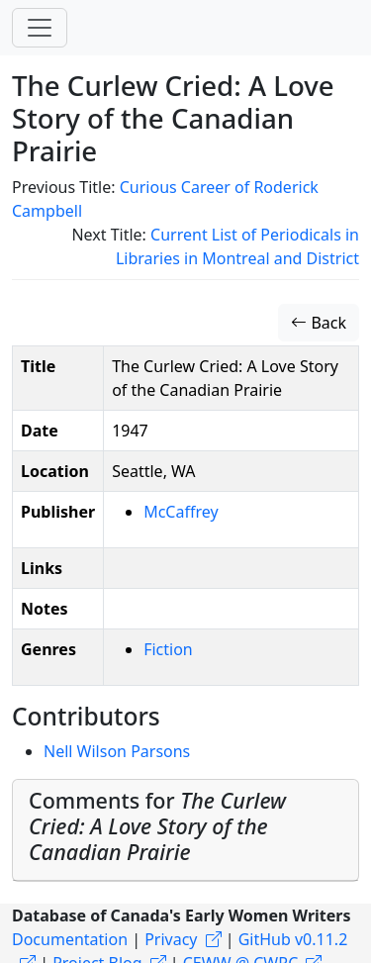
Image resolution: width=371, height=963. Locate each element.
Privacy (170, 939)
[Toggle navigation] (39, 28)
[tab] (185, 830)
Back (318, 323)
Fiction (168, 649)
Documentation (70, 939)
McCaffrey (180, 512)
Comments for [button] (157, 826)
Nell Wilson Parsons (117, 751)
